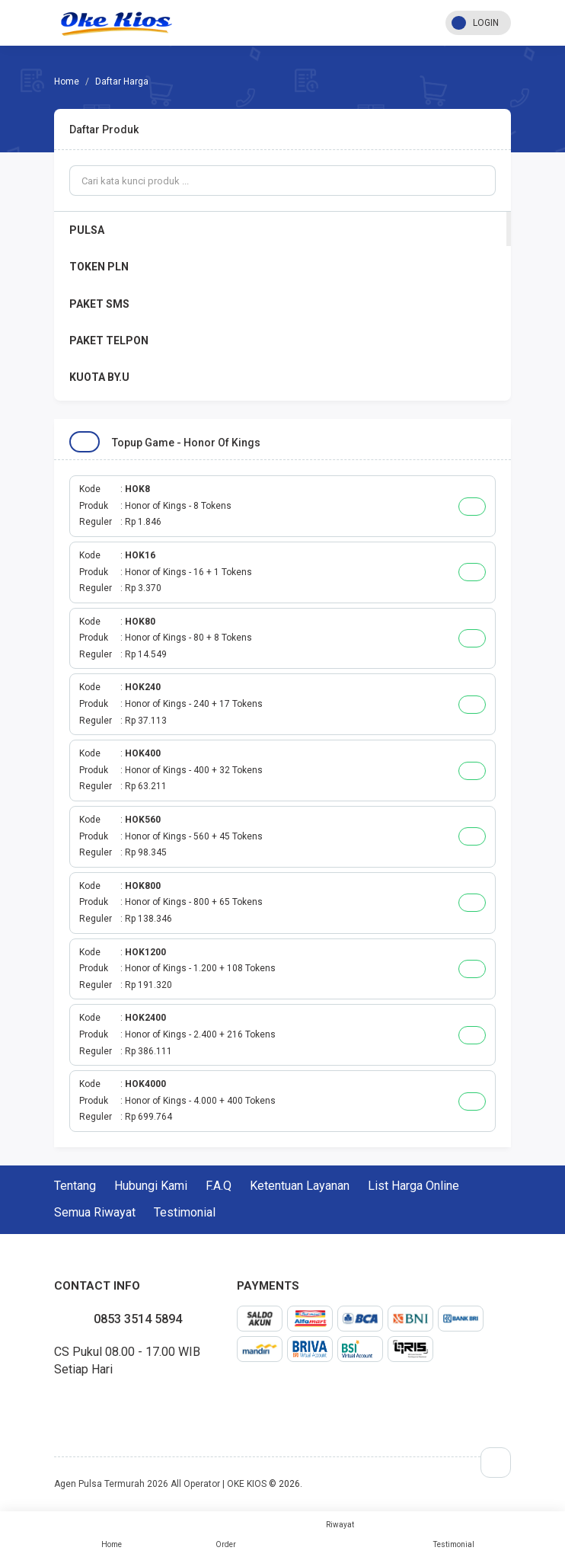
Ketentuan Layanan (300, 1185)
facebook (54, 1405)
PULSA (86, 230)
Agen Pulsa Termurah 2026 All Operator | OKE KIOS (160, 1484)
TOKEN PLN (99, 267)
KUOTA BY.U (99, 377)
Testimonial (454, 1534)
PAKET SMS (99, 304)
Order (225, 1534)
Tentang (75, 1185)
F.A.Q (218, 1185)
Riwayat (340, 1524)
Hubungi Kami (150, 1185)
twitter (66, 1405)
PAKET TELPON (108, 340)
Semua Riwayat (95, 1212)
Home (111, 1534)
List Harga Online (413, 1185)
